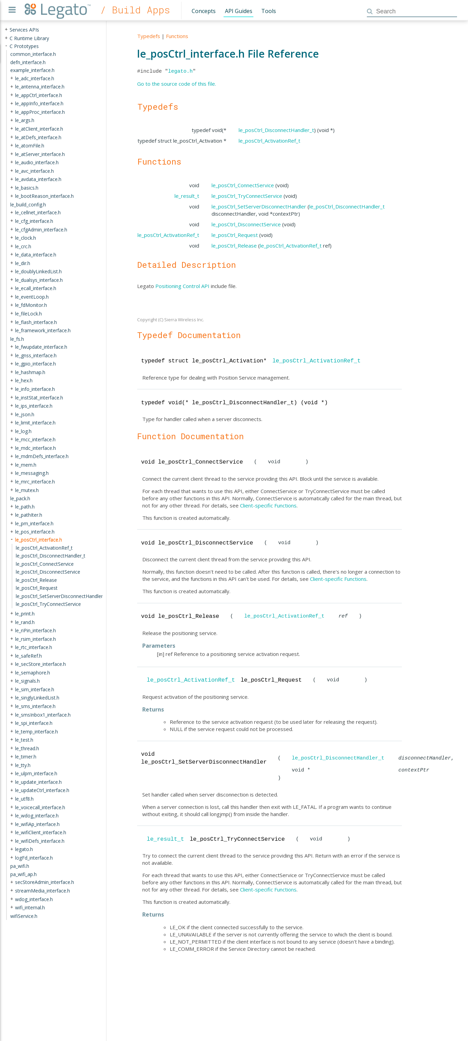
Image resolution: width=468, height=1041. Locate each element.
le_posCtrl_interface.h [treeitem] (38, 539)
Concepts (204, 11)
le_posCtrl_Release (234, 245)
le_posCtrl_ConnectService (243, 185)
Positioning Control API (182, 286)
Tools (268, 11)
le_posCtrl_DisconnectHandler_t (276, 130)
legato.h (180, 71)
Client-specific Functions (268, 505)
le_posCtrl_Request (235, 234)
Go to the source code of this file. (176, 83)
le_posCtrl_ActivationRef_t (269, 140)
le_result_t (187, 195)
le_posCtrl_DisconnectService (246, 224)
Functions (177, 36)
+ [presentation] (6, 29)
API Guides (238, 11)
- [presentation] (6, 46)
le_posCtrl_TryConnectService (247, 195)
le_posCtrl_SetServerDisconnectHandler (259, 206)
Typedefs (148, 36)
